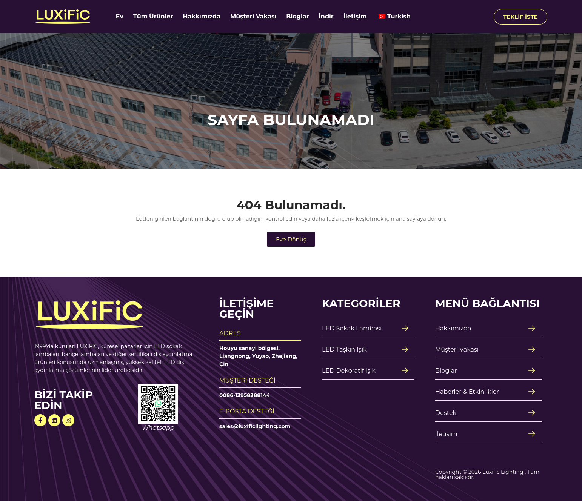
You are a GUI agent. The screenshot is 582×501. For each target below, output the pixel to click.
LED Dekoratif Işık (349, 370)
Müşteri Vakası (253, 16)
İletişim (355, 16)
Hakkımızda (201, 16)
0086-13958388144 (244, 395)
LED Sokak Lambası (352, 328)
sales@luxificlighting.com (255, 426)
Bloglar (297, 16)
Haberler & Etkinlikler (467, 391)
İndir (326, 16)
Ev (119, 16)
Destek (445, 412)
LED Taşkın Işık (344, 349)
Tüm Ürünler (153, 16)
